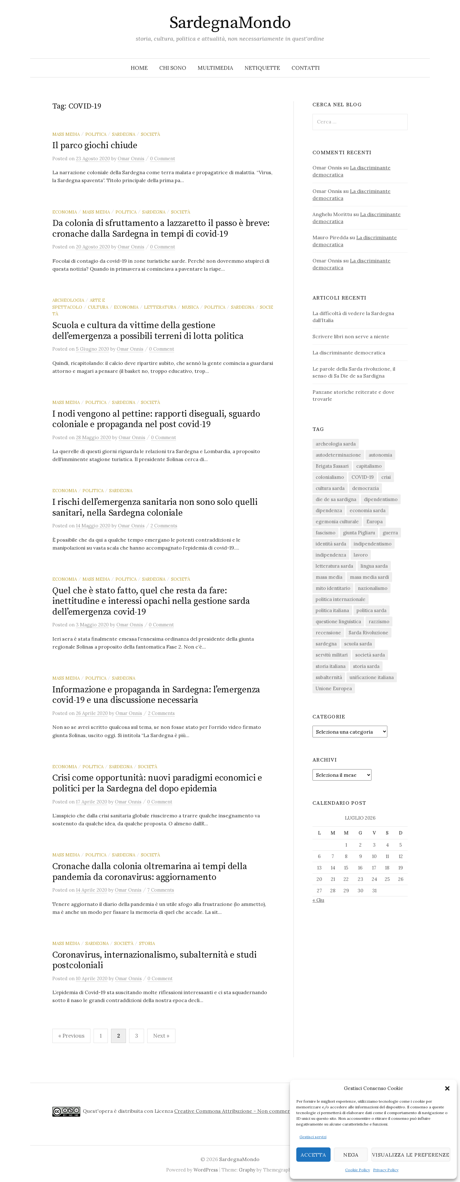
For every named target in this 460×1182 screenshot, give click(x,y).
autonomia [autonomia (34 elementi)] (380, 455)
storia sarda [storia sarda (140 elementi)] (366, 666)
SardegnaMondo (230, 23)
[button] (447, 1088)
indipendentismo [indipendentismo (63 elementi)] (372, 544)
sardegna (123, 134)
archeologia (68, 300)
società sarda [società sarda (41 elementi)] (370, 655)
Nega (349, 1155)
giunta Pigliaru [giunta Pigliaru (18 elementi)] (359, 533)
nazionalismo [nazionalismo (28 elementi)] (372, 588)
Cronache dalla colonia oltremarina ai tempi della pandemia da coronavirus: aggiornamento (149, 872)
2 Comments (163, 526)
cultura (98, 307)
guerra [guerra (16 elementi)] (390, 533)
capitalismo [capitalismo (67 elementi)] (369, 466)
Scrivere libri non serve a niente (350, 336)
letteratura (160, 307)
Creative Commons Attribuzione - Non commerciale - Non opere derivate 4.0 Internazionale (286, 1111)
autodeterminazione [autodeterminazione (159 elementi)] (338, 455)
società (150, 134)
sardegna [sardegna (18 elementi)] (326, 644)
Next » (161, 1035)
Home (139, 67)
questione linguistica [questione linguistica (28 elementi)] (338, 621)
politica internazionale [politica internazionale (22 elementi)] (340, 599)
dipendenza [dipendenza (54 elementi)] (329, 510)
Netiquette (262, 67)
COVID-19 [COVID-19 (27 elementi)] (363, 477)
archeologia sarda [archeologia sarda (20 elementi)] (336, 444)
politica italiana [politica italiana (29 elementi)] (332, 610)
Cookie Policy (357, 1169)
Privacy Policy (385, 1169)
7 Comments (160, 890)
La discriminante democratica (348, 352)
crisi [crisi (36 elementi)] (386, 477)
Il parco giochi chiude (94, 145)
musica (190, 307)
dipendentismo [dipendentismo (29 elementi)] (381, 499)
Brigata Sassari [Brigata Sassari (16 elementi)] (332, 466)
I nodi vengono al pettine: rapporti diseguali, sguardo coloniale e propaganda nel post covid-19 (156, 419)
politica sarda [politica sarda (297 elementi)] (371, 610)
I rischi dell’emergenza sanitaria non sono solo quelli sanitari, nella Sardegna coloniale (155, 507)
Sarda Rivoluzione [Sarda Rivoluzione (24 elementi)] (368, 633)
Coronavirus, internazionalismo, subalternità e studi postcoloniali (154, 960)
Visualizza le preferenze (409, 1155)
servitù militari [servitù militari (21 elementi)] (332, 655)
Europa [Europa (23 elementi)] (374, 521)
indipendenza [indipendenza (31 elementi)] (331, 555)
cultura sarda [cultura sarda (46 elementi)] (330, 488)
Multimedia (215, 67)
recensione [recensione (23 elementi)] (328, 633)
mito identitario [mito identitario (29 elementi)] (333, 588)
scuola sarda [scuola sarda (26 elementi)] (358, 644)
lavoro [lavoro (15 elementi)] (361, 555)
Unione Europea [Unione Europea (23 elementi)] (334, 688)
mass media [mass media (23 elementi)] (329, 577)
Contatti (306, 67)
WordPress (206, 1170)
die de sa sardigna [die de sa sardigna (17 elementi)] (336, 499)
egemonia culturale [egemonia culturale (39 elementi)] (337, 521)
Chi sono (172, 67)
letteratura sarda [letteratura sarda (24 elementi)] (334, 566)
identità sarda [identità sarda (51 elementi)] (331, 544)
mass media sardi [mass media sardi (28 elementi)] (369, 577)
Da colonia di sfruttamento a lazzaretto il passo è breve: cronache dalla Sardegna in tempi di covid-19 (161, 229)
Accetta (313, 1155)
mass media (66, 134)
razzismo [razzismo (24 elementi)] (379, 621)
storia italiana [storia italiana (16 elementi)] (330, 666)
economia (64, 212)
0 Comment (162, 158)
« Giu (318, 900)
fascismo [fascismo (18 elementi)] (325, 533)
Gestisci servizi (312, 1136)
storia (147, 943)
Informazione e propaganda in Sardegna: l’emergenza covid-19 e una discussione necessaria (156, 695)
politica (95, 134)
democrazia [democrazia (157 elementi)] (365, 488)
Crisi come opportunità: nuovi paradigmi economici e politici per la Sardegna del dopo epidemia (157, 783)
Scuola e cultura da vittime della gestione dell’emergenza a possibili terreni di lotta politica (147, 331)
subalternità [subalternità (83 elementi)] (329, 677)
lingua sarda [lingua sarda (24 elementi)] (374, 566)
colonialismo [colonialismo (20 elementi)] (330, 477)
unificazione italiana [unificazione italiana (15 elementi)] (372, 677)
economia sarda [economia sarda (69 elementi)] (367, 510)
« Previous (71, 1035)
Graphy (247, 1170)
